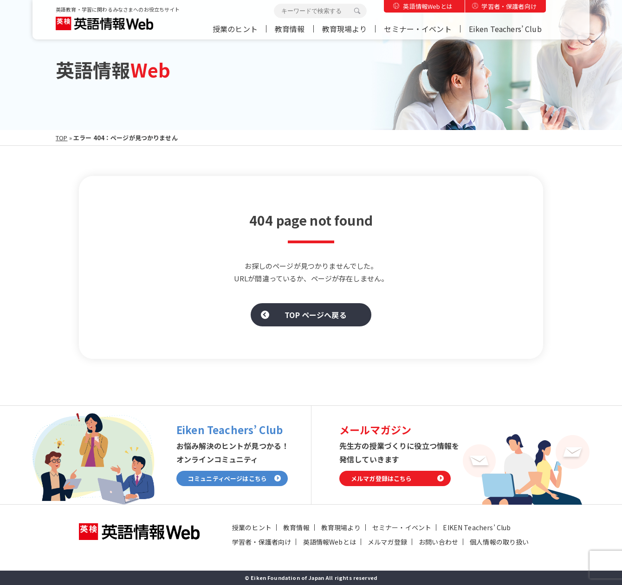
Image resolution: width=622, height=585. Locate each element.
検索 (357, 11)
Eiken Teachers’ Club (505, 28)
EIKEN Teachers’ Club (477, 527)
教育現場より (344, 28)
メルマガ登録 (387, 542)
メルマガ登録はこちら (381, 478)
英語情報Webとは (427, 6)
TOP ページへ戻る (316, 314)
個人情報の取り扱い (499, 542)
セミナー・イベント (417, 28)
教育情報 (290, 28)
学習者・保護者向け (508, 6)
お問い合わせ (438, 542)
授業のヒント (235, 28)
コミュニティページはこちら (227, 478)
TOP (61, 137)
